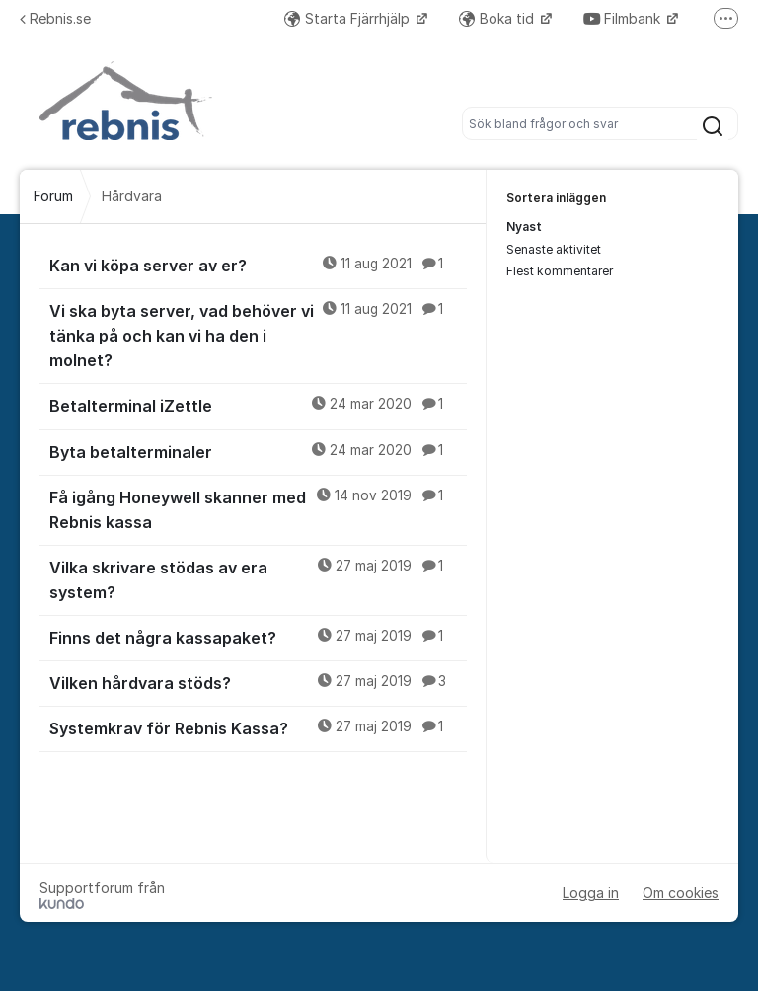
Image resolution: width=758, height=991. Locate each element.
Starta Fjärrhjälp (349, 18)
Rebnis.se (55, 18)
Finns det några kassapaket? (258, 637)
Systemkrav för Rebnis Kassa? (258, 727)
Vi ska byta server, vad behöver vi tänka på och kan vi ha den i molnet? (258, 334)
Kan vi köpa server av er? (258, 264)
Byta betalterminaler (258, 451)
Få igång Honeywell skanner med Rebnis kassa (258, 509)
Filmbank (623, 18)
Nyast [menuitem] (524, 226)
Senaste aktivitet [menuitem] (553, 249)
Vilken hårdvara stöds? (258, 682)
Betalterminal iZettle (258, 405)
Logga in (591, 892)
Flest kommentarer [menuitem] (559, 271)
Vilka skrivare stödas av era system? (258, 579)
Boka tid (498, 18)
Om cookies (681, 892)
